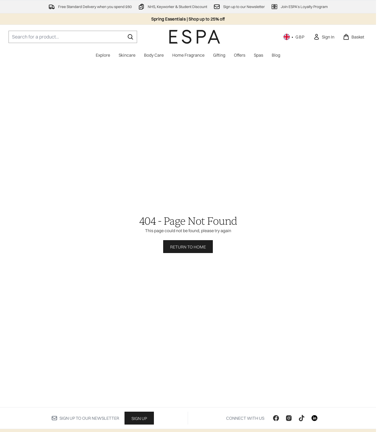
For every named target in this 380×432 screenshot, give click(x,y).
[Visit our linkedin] (314, 418)
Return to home (188, 247)
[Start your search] (73, 37)
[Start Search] (130, 37)
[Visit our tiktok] (301, 418)
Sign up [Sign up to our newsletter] (139, 418)
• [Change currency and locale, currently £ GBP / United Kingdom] (294, 37)
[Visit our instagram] (288, 418)
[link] (324, 37)
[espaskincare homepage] (194, 36)
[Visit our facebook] (276, 418)
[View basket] (353, 37)
